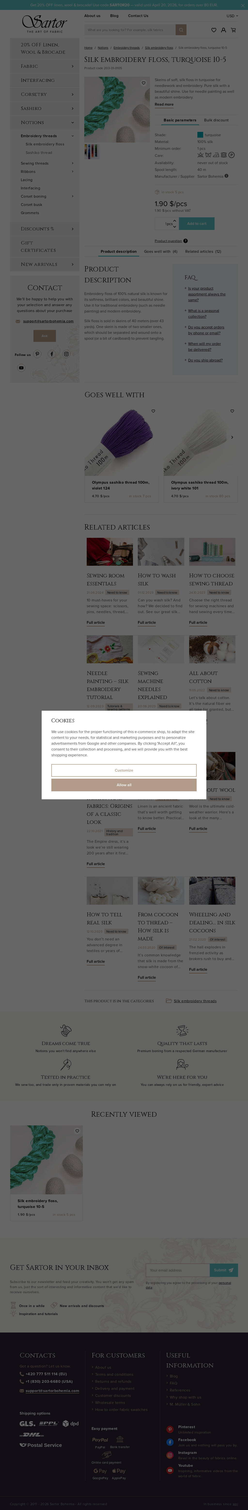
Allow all (124, 785)
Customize (124, 770)
